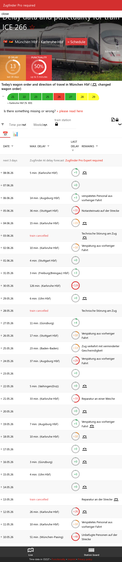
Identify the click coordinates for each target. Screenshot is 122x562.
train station (63, 120)
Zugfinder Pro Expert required (84, 160)
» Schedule (76, 41)
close (5, 14)
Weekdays (40, 125)
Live (30, 550)
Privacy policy (85, 559)
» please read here (70, 111)
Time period (17, 125)
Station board (91, 550)
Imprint (71, 559)
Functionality (58, 559)
